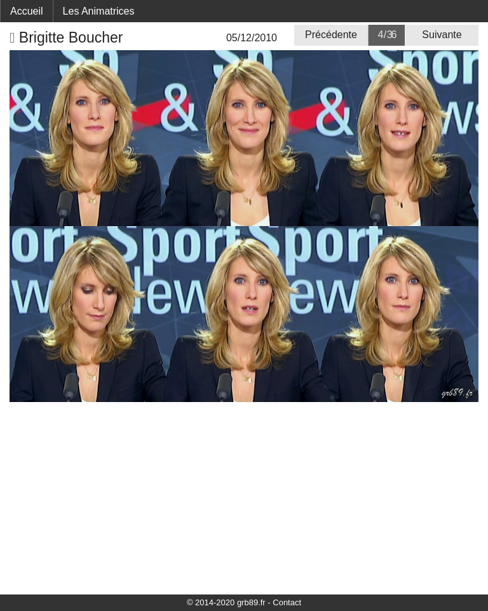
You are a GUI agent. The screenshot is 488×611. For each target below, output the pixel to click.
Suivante (441, 34)
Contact (287, 602)
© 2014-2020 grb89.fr (226, 602)
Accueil (26, 11)
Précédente (331, 34)
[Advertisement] (244, 497)
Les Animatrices (99, 11)
